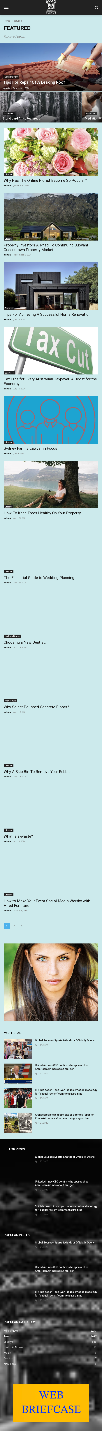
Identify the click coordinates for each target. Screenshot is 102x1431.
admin (7, 185)
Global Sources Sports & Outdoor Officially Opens (65, 1040)
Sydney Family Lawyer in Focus (30, 448)
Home (7, 20)
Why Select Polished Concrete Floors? (36, 707)
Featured (9, 308)
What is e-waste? (18, 836)
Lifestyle (8, 114)
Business (9, 373)
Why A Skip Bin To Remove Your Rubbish (38, 771)
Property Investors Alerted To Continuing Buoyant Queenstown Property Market (46, 247)
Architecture (11, 77)
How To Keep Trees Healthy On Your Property (42, 513)
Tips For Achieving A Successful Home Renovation (47, 314)
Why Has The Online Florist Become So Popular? (45, 180)
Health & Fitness (12, 636)
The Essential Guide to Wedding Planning (39, 577)
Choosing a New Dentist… (25, 642)
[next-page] (22, 926)
